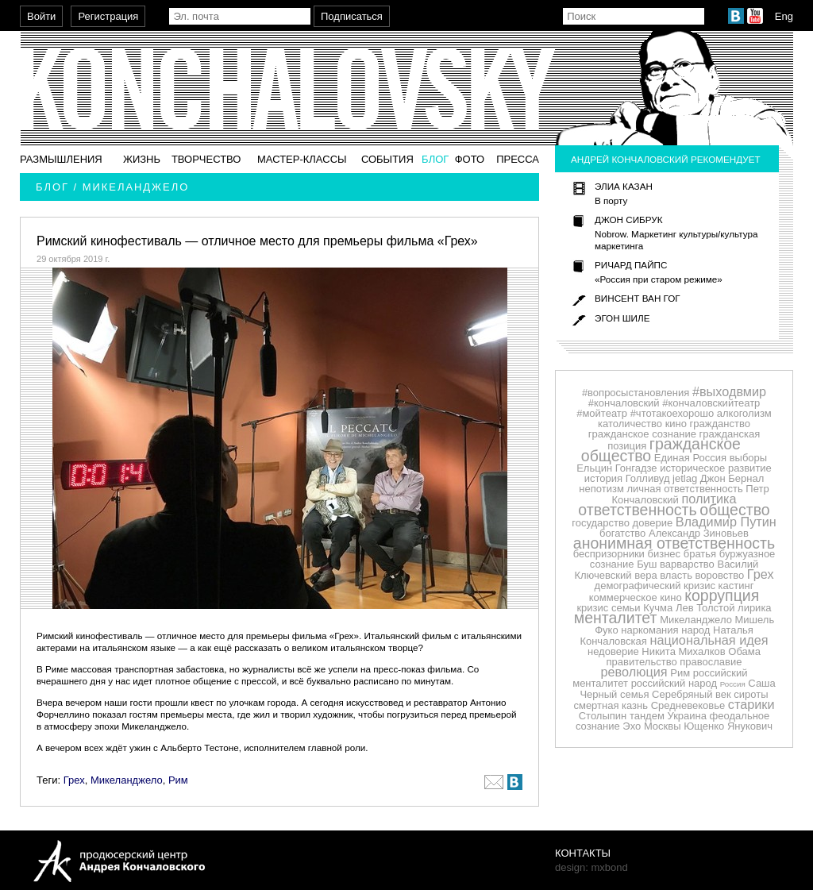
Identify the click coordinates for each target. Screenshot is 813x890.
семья (634, 694)
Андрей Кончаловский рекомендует (666, 159)
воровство (720, 575)
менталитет (615, 617)
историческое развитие (716, 468)
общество (734, 509)
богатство (622, 533)
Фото (469, 159)
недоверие (613, 651)
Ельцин (594, 468)
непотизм (601, 489)
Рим (178, 780)
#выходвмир (729, 391)
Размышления (61, 159)
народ (695, 630)
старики (751, 704)
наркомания (649, 630)
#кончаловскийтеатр (711, 403)
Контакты (583, 853)
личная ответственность (684, 489)
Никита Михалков (683, 651)
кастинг (736, 585)
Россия (733, 684)
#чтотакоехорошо (672, 413)
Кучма (657, 608)
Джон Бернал (732, 478)
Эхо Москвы (651, 726)
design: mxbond (591, 867)
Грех (74, 780)
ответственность (637, 509)
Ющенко (704, 726)
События (387, 159)
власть (676, 575)
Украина (687, 716)
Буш (647, 564)
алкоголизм (744, 413)
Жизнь (141, 159)
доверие (653, 523)
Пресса (517, 159)
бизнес (664, 554)
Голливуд (648, 478)
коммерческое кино (635, 597)
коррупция (721, 595)
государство (601, 523)
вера (645, 575)
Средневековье (688, 705)
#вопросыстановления (635, 393)
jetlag (684, 478)
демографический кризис (655, 585)
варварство (687, 564)
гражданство (720, 424)
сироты (751, 694)
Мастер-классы (302, 159)
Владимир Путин (726, 521)
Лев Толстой (705, 608)
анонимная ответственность (674, 543)
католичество (630, 424)
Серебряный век (691, 694)
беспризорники (609, 554)
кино (676, 424)
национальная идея (708, 640)
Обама (744, 651)
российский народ (674, 683)
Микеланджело (127, 780)
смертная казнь (610, 705)
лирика (755, 608)
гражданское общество (661, 449)
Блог (435, 159)
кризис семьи (608, 608)
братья (700, 554)
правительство (642, 662)
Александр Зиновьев (699, 533)
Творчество (206, 159)
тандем (647, 716)
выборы (749, 458)
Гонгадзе (636, 468)
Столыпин (603, 716)
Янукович (750, 726)
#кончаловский (624, 403)
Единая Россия (690, 458)
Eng (784, 16)
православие (711, 662)
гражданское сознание (642, 434)
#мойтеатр (601, 413)
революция (634, 672)
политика (708, 498)
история (603, 478)
